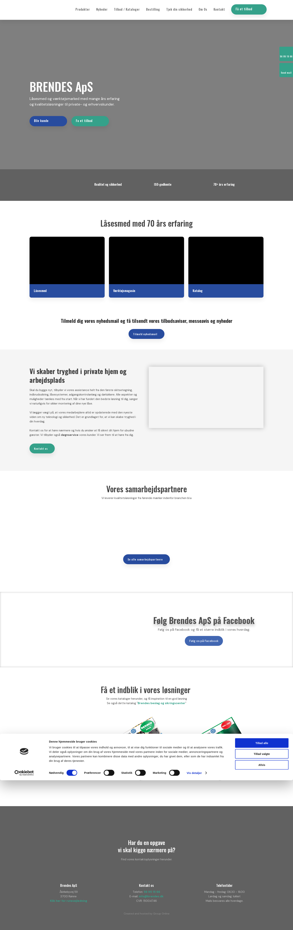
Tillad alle (261, 892)
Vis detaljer (194, 922)
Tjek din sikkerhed (179, 9)
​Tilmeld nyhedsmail (145, 331)
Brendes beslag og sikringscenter (161, 700)
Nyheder (102, 9)
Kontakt (219, 9)
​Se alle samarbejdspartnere (145, 556)
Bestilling (153, 9)
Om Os (203, 9)
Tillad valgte (262, 903)
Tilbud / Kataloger (127, 9)
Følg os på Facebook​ (203, 638)
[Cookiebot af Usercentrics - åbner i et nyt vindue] (24, 923)
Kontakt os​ (41, 446)
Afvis (261, 914)
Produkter (82, 9)
